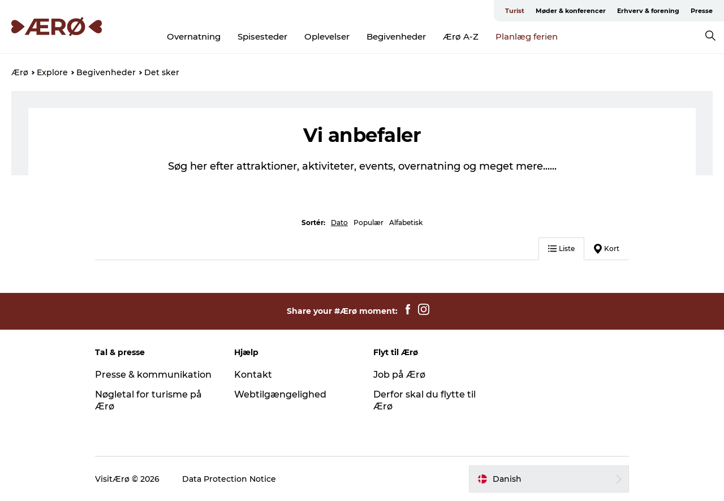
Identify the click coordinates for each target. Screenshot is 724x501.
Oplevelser (327, 36)
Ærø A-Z (461, 36)
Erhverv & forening (648, 11)
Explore (52, 72)
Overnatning (194, 36)
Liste (561, 248)
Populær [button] (368, 222)
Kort (606, 248)
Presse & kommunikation (153, 374)
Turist (514, 11)
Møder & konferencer (571, 11)
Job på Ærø (399, 374)
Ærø (19, 72)
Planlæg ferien (526, 36)
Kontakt (253, 374)
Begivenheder (396, 36)
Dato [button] (339, 222)
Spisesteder (262, 36)
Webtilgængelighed (280, 394)
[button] (549, 479)
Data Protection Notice (229, 479)
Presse (702, 11)
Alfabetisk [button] (406, 222)
